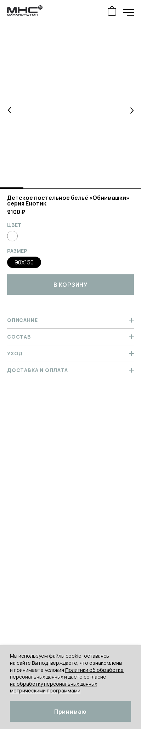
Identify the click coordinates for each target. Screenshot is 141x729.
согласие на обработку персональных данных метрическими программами (58, 683)
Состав (70, 336)
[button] (9, 110)
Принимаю (70, 712)
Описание (70, 320)
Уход (70, 353)
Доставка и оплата (70, 370)
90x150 (24, 262)
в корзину (70, 285)
